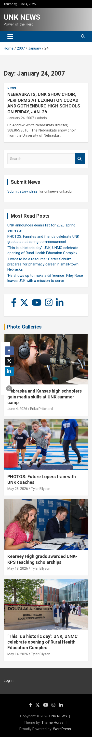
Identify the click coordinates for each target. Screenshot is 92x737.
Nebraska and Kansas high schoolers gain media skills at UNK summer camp (44, 396)
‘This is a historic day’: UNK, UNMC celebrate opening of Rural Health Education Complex (42, 642)
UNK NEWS (22, 17)
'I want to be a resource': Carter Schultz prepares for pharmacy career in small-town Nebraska (43, 264)
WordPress (62, 729)
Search (80, 158)
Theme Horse (52, 722)
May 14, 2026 (17, 654)
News (11, 88)
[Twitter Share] (9, 361)
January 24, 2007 (20, 118)
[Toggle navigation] (10, 36)
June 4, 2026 (17, 409)
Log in (8, 680)
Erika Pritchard (41, 409)
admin (42, 118)
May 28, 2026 (17, 489)
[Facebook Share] (9, 350)
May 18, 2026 (17, 568)
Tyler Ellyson (40, 489)
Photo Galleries (24, 327)
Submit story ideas (22, 191)
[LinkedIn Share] (9, 371)
